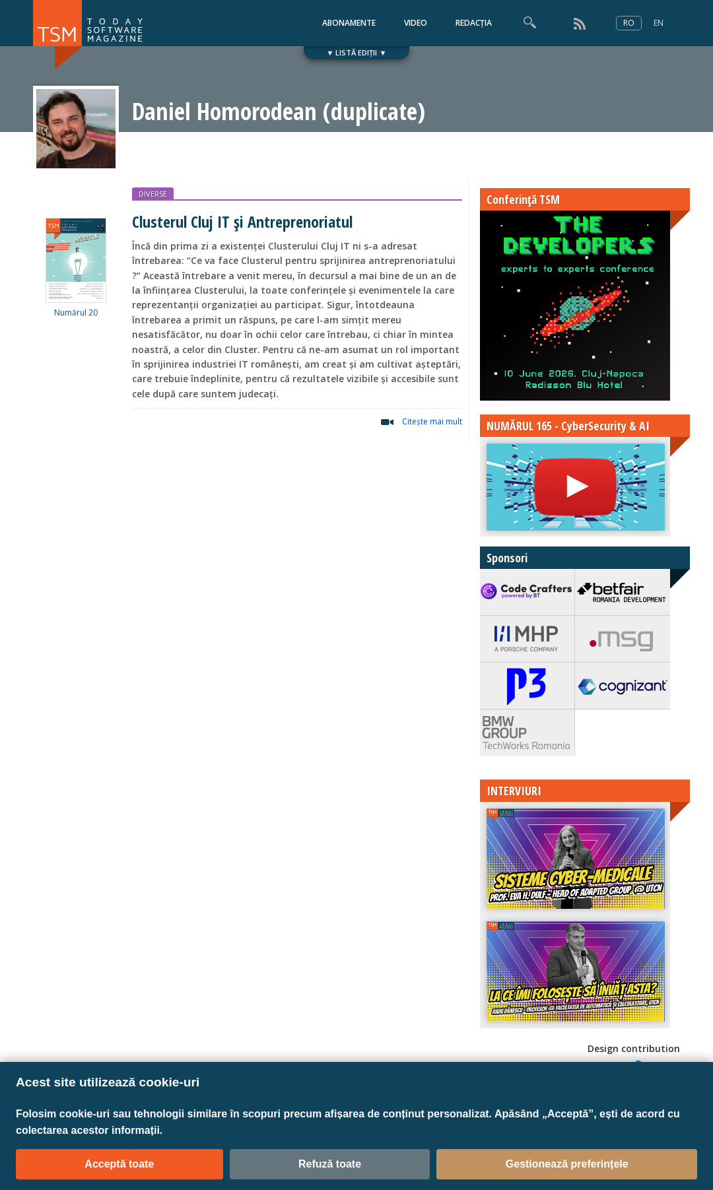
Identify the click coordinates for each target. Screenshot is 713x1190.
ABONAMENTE (349, 22)
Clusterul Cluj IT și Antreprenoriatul (242, 221)
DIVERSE (153, 194)
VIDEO (415, 22)
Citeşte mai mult (432, 421)
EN (658, 22)
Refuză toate (329, 1164)
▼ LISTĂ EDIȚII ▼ (357, 52)
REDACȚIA (474, 22)
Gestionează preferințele (567, 1164)
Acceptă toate (119, 1164)
